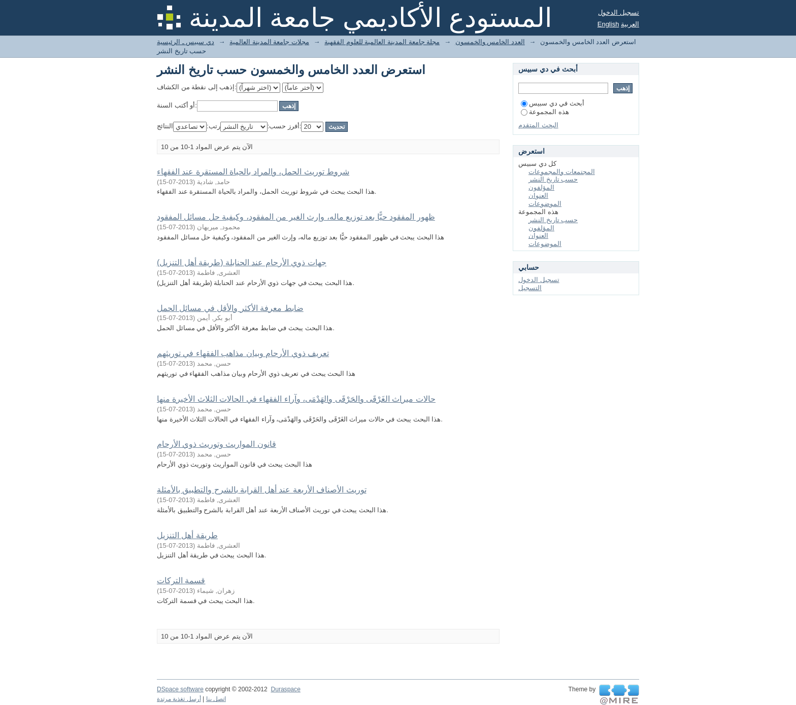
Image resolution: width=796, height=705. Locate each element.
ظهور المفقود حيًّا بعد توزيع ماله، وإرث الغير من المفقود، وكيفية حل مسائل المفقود (296, 217)
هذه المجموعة (545, 112)
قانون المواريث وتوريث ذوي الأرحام (216, 444)
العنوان (538, 195)
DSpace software (180, 689)
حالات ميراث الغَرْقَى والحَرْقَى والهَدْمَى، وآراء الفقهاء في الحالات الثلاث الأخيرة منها (296, 399)
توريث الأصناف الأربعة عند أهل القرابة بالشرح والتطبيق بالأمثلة (262, 489)
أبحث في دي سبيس (552, 103)
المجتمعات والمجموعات (561, 171)
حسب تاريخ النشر (553, 179)
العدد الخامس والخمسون (490, 42)
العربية (630, 24)
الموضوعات (544, 203)
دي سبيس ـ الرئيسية (185, 42)
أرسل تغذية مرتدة (179, 698)
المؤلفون (541, 187)
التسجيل (530, 288)
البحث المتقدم (538, 125)
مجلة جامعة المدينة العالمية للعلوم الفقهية (382, 42)
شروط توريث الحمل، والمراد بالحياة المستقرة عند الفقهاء (253, 171)
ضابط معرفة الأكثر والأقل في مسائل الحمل (230, 308)
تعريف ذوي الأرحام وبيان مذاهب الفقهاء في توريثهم (243, 353)
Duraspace (285, 689)
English (608, 24)
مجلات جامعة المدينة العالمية (269, 42)
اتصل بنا (216, 698)
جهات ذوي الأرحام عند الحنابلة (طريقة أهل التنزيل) (241, 262)
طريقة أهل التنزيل (187, 535)
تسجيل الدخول (618, 12)
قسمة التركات (181, 580)
